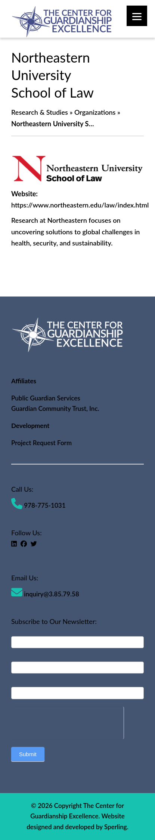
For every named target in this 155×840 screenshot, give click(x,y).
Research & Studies (39, 112)
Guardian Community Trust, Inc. (55, 408)
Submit (28, 754)
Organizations (95, 112)
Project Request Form (41, 443)
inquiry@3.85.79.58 (45, 594)
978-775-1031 (38, 505)
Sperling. (116, 827)
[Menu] (137, 16)
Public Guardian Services (45, 398)
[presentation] (67, 721)
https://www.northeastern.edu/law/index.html (80, 205)
